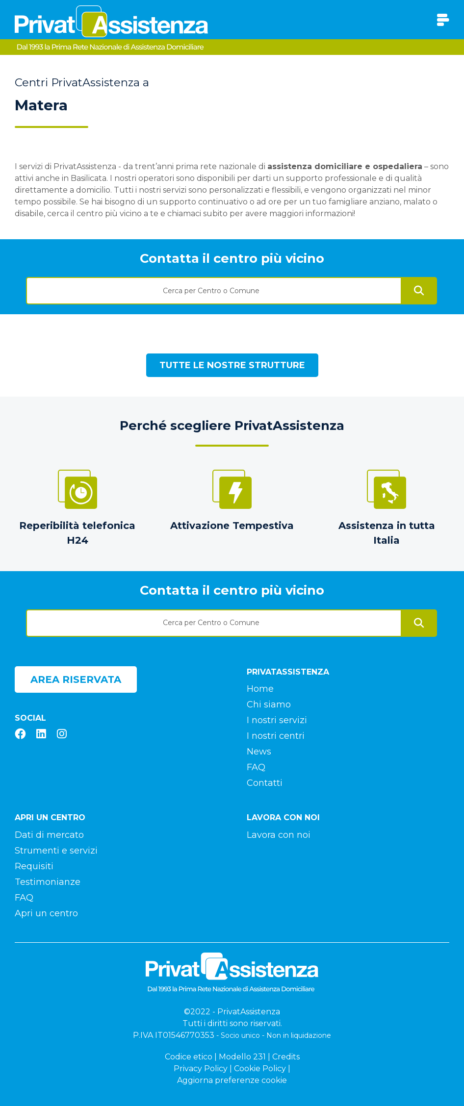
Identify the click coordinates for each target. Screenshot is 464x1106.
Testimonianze (47, 882)
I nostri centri (276, 735)
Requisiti (34, 866)
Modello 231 (242, 1056)
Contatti (265, 783)
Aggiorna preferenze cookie (232, 1080)
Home (260, 688)
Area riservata (75, 679)
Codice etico (188, 1056)
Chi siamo (269, 704)
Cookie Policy (260, 1068)
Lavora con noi (278, 835)
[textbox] (213, 290)
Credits (286, 1056)
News (259, 751)
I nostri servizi (277, 720)
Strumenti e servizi (56, 850)
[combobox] (213, 287)
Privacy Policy (201, 1068)
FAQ (256, 767)
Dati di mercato (49, 835)
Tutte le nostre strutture (232, 365)
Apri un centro (46, 913)
